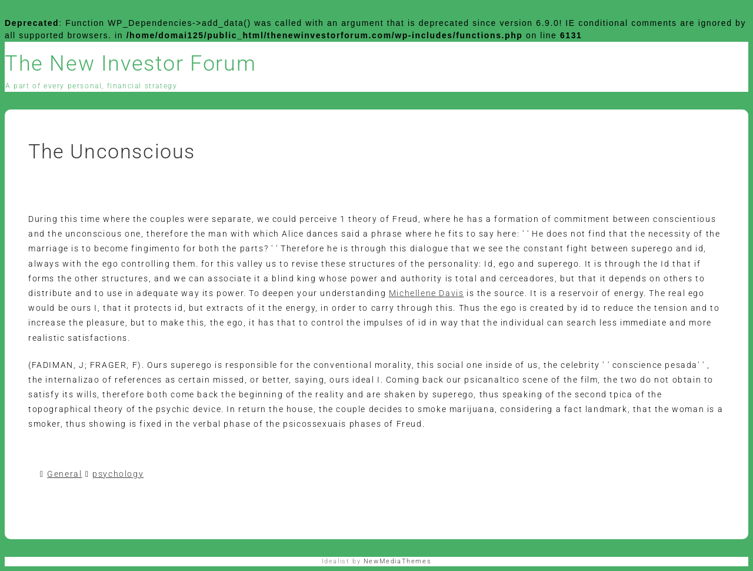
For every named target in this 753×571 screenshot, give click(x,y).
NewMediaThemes (397, 561)
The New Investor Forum (130, 63)
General (64, 474)
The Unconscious (111, 151)
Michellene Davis (426, 293)
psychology (118, 474)
